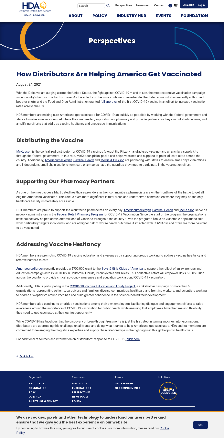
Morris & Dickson (112, 160)
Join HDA (188, 5)
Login (201, 5)
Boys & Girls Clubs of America (122, 268)
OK (200, 425)
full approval (109, 102)
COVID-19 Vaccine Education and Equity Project (102, 286)
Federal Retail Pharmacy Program (80, 214)
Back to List (27, 356)
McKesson (23, 151)
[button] (76, 16)
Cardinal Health (83, 160)
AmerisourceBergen (58, 160)
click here (133, 339)
